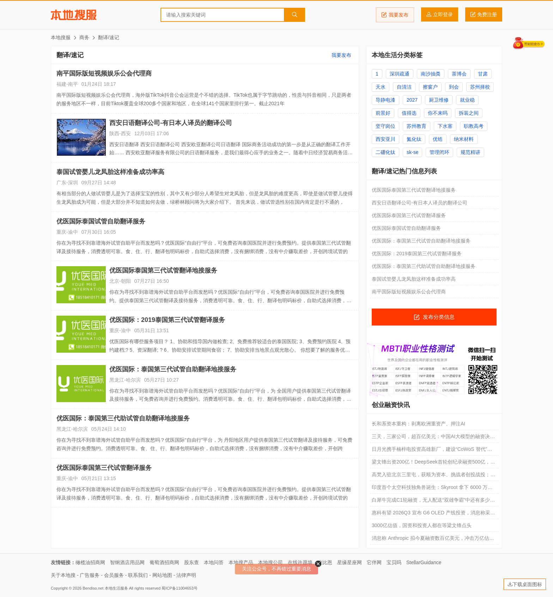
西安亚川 (385, 139)
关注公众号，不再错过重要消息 (276, 569)
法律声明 (186, 575)
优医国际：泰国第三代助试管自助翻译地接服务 (123, 418)
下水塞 (445, 126)
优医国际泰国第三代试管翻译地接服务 (163, 270)
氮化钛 (414, 139)
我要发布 (395, 15)
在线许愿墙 (300, 562)
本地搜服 (73, 15)
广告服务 (89, 575)
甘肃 (483, 74)
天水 (380, 87)
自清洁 (404, 87)
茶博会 (459, 74)
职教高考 (474, 126)
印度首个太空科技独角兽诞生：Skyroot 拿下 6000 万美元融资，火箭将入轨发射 (432, 489)
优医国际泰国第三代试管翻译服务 (104, 467)
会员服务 (114, 575)
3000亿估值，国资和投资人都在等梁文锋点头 (422, 525)
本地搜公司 (270, 562)
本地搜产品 (241, 562)
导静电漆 (385, 100)
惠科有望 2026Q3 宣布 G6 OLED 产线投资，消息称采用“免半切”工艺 (431, 514)
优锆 (438, 139)
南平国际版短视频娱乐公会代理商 (104, 73)
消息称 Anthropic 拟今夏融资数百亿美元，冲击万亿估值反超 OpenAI (433, 539)
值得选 (409, 113)
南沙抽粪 (430, 74)
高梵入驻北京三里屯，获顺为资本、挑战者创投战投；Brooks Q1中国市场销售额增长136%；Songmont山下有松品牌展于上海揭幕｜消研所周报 (433, 476)
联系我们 (138, 575)
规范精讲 (470, 152)
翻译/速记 (108, 37)
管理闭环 (439, 152)
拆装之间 (469, 113)
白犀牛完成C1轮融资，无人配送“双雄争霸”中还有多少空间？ (433, 501)
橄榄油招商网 (90, 562)
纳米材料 (464, 139)
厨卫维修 (439, 100)
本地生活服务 (116, 588)
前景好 (383, 113)
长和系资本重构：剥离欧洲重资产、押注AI (418, 423)
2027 (412, 100)
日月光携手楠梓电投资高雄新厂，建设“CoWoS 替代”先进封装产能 (432, 450)
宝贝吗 (394, 562)
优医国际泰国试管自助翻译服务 (100, 221)
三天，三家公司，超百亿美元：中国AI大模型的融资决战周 (433, 438)
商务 (84, 37)
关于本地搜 (63, 575)
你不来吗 (438, 113)
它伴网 (374, 562)
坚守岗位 (385, 126)
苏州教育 (416, 126)
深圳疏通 (399, 74)
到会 (454, 87)
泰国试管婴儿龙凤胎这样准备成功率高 (110, 171)
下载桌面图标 (525, 584)
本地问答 (214, 562)
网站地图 (162, 575)
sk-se (412, 152)
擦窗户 (430, 87)
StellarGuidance (424, 562)
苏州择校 (480, 87)
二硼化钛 (385, 152)
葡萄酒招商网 (164, 562)
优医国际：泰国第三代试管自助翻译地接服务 (172, 369)
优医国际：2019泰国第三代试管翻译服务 (167, 319)
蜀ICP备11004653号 (179, 588)
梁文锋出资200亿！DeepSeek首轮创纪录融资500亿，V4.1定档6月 (431, 463)
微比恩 (324, 562)
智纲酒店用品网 (127, 562)
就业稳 (467, 100)
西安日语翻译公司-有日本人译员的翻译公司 (170, 122)
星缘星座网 (349, 562)
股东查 (191, 562)
